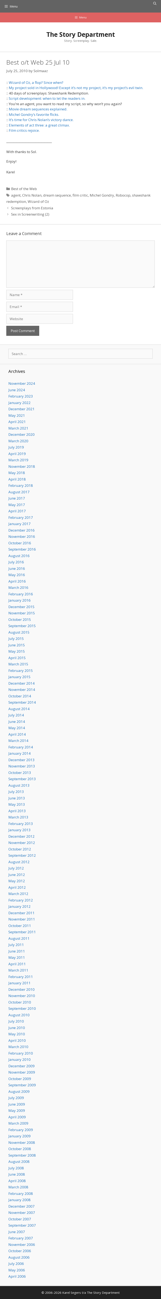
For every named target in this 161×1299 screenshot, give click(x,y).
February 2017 (20, 517)
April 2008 (17, 1180)
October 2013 (19, 772)
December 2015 (21, 606)
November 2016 (21, 536)
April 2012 (17, 887)
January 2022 (19, 402)
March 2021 (18, 428)
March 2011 (18, 970)
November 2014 (21, 689)
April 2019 (17, 453)
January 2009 (19, 1136)
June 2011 (16, 951)
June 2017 (16, 498)
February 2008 (20, 1193)
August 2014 (19, 708)
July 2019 (16, 447)
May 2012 (16, 880)
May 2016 (16, 574)
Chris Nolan (32, 195)
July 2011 (16, 944)
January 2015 (19, 676)
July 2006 (16, 1263)
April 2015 (17, 657)
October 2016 (19, 543)
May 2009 (16, 1110)
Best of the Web (24, 188)
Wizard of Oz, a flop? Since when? (36, 82)
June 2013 (16, 798)
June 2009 (16, 1104)
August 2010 (19, 1015)
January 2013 (19, 829)
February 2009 (20, 1129)
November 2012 (21, 842)
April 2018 (17, 479)
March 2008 (18, 1187)
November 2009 (21, 1072)
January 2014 (19, 753)
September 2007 (22, 1225)
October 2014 (19, 696)
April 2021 (17, 421)
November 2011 (21, 919)
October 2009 (19, 1078)
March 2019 (18, 460)
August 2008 (19, 1161)
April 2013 (17, 810)
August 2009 (19, 1091)
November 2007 (21, 1212)
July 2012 (16, 868)
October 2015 (19, 619)
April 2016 (17, 581)
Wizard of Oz (38, 201)
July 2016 (16, 562)
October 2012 (19, 849)
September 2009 (22, 1085)
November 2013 (21, 766)
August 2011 (19, 938)
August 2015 (19, 632)
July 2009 (16, 1097)
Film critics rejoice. (24, 130)
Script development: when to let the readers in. (47, 98)
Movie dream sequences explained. (38, 109)
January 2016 (19, 600)
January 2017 (19, 523)
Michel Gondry (102, 195)
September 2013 (22, 778)
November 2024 (21, 383)
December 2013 (21, 759)
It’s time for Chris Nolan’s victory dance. (41, 119)
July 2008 (16, 1168)
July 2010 (16, 1021)
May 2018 (16, 472)
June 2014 (16, 721)
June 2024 (16, 389)
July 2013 (16, 791)
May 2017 (16, 504)
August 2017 (19, 492)
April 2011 (17, 963)
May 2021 (16, 415)
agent (16, 195)
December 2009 (21, 1066)
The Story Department (80, 34)
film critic (80, 195)
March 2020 (18, 441)
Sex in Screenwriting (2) (30, 214)
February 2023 (20, 396)
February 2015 (20, 670)
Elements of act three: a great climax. (39, 125)
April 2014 (17, 734)
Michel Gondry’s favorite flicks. (34, 114)
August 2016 (19, 555)
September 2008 (22, 1155)
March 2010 (18, 1046)
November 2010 (21, 995)
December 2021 (21, 409)
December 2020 (21, 434)
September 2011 (22, 932)
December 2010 (21, 989)
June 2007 (16, 1231)
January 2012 (19, 906)
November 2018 (21, 466)
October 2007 (19, 1219)
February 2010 (20, 1053)
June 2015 (16, 645)
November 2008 (21, 1142)
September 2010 (22, 1008)
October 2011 (19, 925)
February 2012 (20, 900)
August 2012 (19, 861)
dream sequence (57, 195)
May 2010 (16, 1034)
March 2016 (18, 587)
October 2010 (19, 1002)
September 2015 (22, 625)
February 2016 (20, 594)
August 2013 (19, 785)
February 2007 (20, 1238)
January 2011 (19, 983)
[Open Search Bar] (155, 3)
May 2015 (16, 651)
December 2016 (21, 530)
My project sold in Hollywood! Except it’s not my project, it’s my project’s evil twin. (76, 87)
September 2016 (22, 549)
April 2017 (17, 511)
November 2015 (21, 613)
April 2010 (17, 1040)
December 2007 (21, 1206)
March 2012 (18, 893)
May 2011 (16, 957)
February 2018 (20, 485)
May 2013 (16, 804)
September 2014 (22, 702)
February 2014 (20, 747)
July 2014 (16, 715)
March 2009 (18, 1123)
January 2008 (19, 1199)
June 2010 (16, 1027)
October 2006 (19, 1250)
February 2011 (20, 976)
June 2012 (16, 874)
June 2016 (16, 568)
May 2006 (16, 1270)
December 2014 (21, 683)
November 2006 (21, 1244)
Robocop (123, 195)
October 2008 (19, 1148)
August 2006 (19, 1257)
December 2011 (21, 912)
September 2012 (22, 855)
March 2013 (18, 817)
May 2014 (16, 727)
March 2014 (18, 740)
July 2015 (16, 638)
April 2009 (17, 1117)
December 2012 (21, 836)
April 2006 (17, 1276)
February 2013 (20, 823)
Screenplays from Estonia (32, 208)
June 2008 (16, 1174)
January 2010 (19, 1059)
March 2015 (18, 664)
